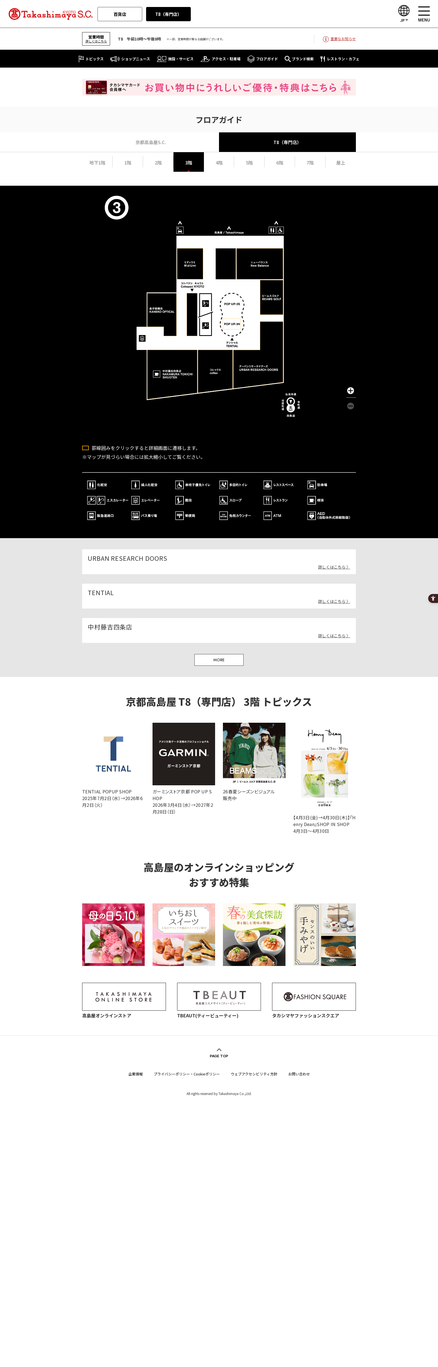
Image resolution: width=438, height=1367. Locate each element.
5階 (249, 162)
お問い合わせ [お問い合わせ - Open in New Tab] (299, 1073)
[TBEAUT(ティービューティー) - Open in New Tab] (219, 1010)
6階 (279, 162)
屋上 (340, 162)
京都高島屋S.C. (150, 142)
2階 (158, 162)
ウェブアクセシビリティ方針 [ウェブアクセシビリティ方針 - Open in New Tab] (254, 1073)
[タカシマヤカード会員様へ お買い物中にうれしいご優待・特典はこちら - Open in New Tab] (219, 92)
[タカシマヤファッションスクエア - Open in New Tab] (314, 1010)
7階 (310, 162)
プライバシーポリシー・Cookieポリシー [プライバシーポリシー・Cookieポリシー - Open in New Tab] (187, 1073)
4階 (219, 162)
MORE (219, 659)
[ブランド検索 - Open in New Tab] (299, 59)
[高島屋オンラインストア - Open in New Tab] (124, 1010)
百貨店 (120, 14)
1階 (127, 162)
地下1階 (97, 162)
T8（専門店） (168, 14)
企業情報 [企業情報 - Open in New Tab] (135, 1073)
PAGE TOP (219, 1055)
